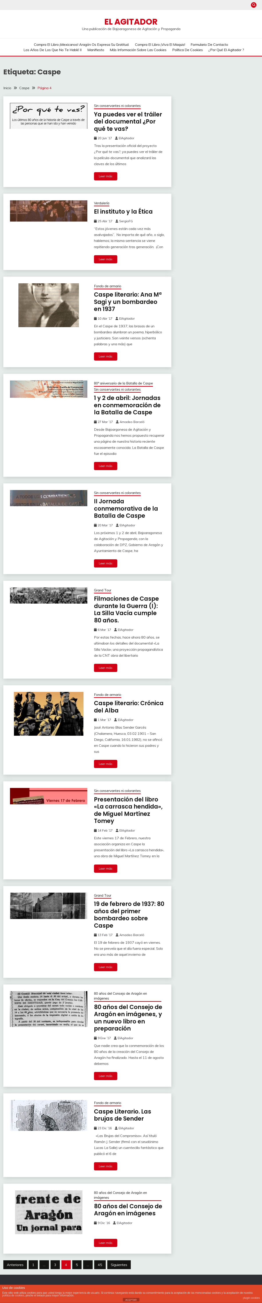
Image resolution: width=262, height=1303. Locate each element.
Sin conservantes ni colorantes (117, 106)
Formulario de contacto (209, 44)
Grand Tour (102, 590)
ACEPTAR (131, 1300)
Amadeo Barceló (132, 422)
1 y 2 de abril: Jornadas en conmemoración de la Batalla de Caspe (127, 405)
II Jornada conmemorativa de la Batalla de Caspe (126, 508)
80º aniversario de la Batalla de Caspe (123, 383)
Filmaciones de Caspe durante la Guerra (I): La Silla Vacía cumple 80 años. (126, 609)
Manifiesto (95, 50)
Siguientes (119, 1264)
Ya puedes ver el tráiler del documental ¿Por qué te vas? (128, 121)
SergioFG (126, 221)
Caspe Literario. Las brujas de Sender (122, 1115)
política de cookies (13, 1295)
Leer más (105, 176)
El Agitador (131, 21)
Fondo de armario (107, 286)
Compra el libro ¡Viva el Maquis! (160, 44)
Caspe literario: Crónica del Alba (129, 706)
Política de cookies (187, 50)
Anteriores (15, 1264)
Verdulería (101, 203)
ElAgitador (126, 138)
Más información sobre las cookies (138, 50)
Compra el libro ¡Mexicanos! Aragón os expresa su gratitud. (81, 44)
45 (100, 1264)
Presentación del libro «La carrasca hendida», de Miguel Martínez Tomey (128, 810)
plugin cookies (251, 1297)
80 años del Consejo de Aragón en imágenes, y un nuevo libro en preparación (128, 1018)
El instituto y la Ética (123, 212)
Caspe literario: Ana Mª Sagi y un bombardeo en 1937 (128, 302)
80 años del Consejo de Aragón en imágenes (120, 996)
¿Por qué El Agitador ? (226, 50)
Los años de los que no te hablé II (52, 50)
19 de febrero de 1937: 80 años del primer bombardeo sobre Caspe (129, 915)
